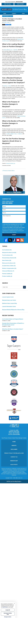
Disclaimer (14, 449)
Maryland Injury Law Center (9, 300)
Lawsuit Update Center (8, 297)
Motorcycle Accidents (8, 263)
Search (24, 287)
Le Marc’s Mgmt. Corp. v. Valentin (14, 133)
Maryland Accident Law (10, 163)
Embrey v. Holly (7, 85)
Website (14, 445)
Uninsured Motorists (8, 271)
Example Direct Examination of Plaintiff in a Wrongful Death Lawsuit (13, 324)
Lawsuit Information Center (9, 306)
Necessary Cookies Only (8, 614)
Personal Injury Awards (9, 257)
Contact (14, 13)
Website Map (14, 460)
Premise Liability (7, 273)
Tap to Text (20, 4)
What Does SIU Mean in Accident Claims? (12, 329)
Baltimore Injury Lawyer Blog (9, 303)
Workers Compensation (9, 268)
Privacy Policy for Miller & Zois (14, 453)
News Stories (6, 260)
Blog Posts (14, 464)
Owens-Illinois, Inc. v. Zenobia (10, 49)
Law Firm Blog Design (14, 481)
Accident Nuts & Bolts (8, 265)
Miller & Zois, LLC (19, 477)
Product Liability (7, 276)
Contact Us (14, 457)
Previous (4, 170)
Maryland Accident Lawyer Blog (14, 9)
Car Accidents (6, 249)
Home (4, 13)
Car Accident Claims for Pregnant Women (12, 319)
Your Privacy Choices (7, 438)
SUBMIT (14, 234)
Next (13, 170)
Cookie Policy (15, 438)
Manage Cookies (22, 438)
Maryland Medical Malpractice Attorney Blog (13, 309)
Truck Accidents (7, 255)
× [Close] (14, 603)
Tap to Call (7, 4)
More (23, 13)
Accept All (8, 610)
